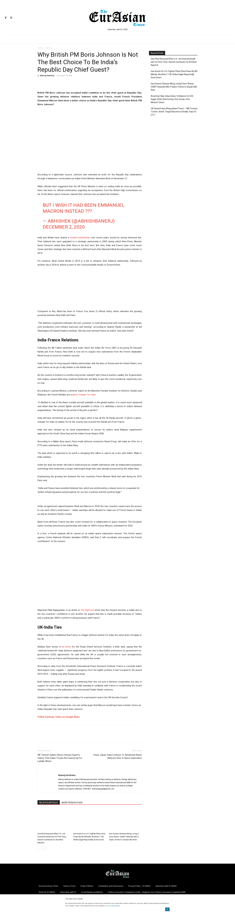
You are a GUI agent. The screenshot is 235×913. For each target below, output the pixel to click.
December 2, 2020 (64, 227)
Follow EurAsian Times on (51, 717)
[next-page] (44, 848)
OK (167, 909)
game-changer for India (83, 394)
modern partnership (80, 237)
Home (40, 48)
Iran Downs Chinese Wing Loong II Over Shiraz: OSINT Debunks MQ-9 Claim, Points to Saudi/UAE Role (124, 837)
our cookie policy (113, 906)
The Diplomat (87, 610)
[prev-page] (39, 848)
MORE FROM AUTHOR (72, 802)
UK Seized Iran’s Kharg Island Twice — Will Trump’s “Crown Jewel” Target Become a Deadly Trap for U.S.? (174, 111)
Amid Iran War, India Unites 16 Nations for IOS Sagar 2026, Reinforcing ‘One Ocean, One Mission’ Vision (172, 99)
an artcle (66, 646)
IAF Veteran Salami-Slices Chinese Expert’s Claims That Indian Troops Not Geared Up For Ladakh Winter (59, 758)
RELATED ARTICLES (48, 802)
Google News (72, 717)
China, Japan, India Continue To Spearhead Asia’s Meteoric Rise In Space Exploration (117, 756)
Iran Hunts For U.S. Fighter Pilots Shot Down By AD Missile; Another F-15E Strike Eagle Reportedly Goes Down (89, 837)
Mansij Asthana (47, 75)
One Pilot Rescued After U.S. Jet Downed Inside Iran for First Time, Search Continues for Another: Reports (174, 62)
